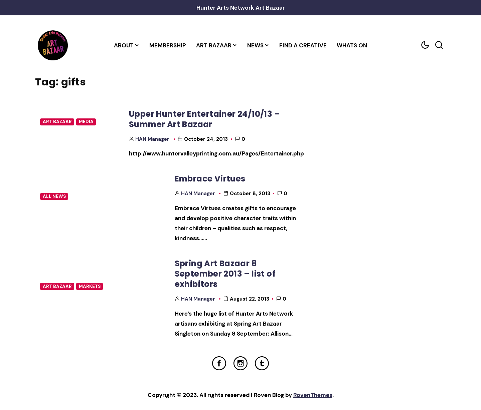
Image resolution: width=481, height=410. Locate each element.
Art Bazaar (213, 45)
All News (54, 196)
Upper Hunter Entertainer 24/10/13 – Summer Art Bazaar (204, 119)
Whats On (352, 45)
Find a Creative (303, 45)
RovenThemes (312, 395)
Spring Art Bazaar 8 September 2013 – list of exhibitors (225, 274)
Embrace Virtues (210, 178)
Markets (90, 286)
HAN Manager (152, 139)
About (124, 45)
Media (86, 121)
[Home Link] (52, 45)
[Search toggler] (439, 45)
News (255, 45)
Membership (167, 45)
